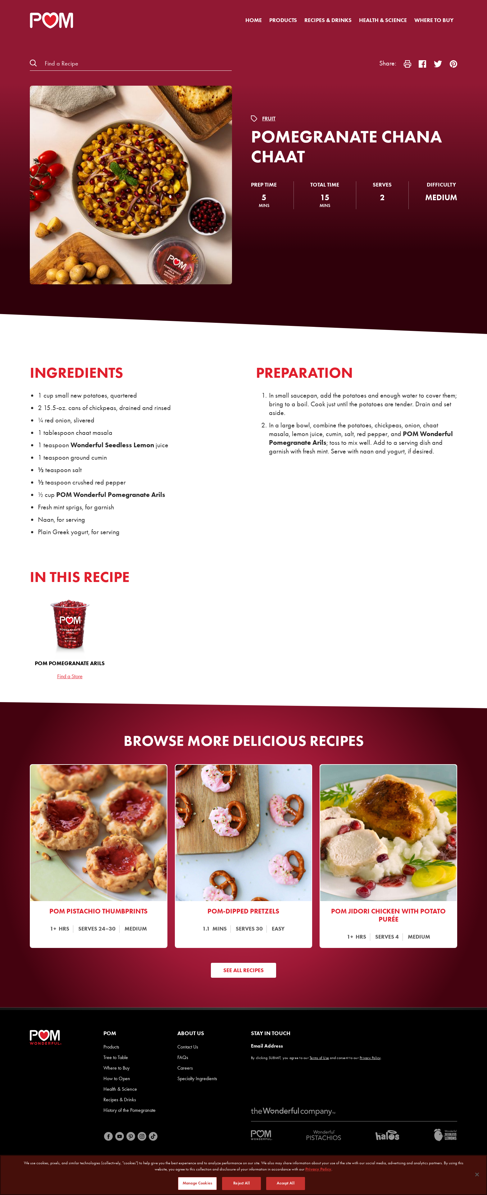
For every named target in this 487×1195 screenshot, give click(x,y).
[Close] (477, 1174)
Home (253, 20)
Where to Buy (433, 20)
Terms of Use (319, 1058)
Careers (185, 1068)
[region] (243, 1175)
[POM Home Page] (51, 20)
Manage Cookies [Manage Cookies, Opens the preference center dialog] (197, 1183)
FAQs (182, 1057)
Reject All (241, 1183)
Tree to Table (115, 1057)
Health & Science (383, 20)
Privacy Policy (370, 1058)
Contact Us (187, 1047)
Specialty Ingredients (197, 1078)
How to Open (116, 1078)
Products (283, 20)
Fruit (268, 118)
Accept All (285, 1183)
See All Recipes (243, 970)
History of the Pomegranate (129, 1110)
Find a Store (70, 676)
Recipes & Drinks (328, 20)
